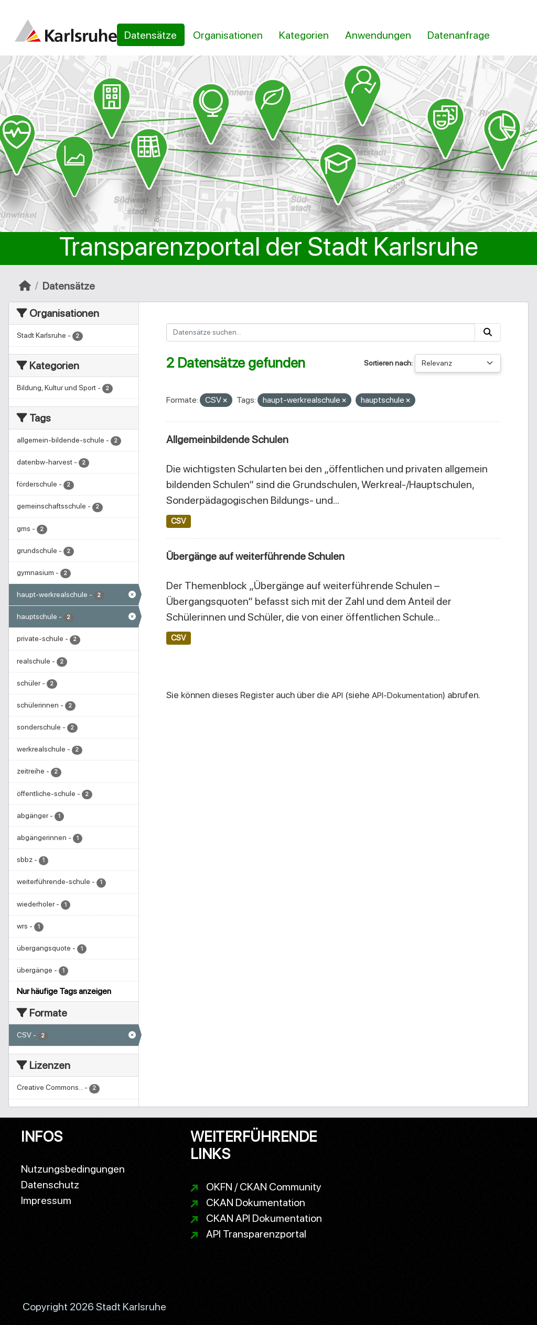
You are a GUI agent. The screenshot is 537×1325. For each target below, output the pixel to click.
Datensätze (150, 35)
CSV (178, 521)
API (337, 695)
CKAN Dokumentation (255, 1202)
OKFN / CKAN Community (263, 1186)
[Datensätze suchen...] (321, 332)
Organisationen (228, 35)
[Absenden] (488, 332)
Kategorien (304, 35)
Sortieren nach (387, 363)
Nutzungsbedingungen (73, 1169)
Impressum (46, 1200)
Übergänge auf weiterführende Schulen (255, 556)
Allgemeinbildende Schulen (227, 439)
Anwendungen (378, 35)
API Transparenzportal (256, 1234)
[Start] (25, 286)
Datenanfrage (458, 35)
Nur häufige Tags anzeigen (64, 991)
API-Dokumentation (407, 695)
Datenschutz (50, 1184)
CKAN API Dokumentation (264, 1218)
